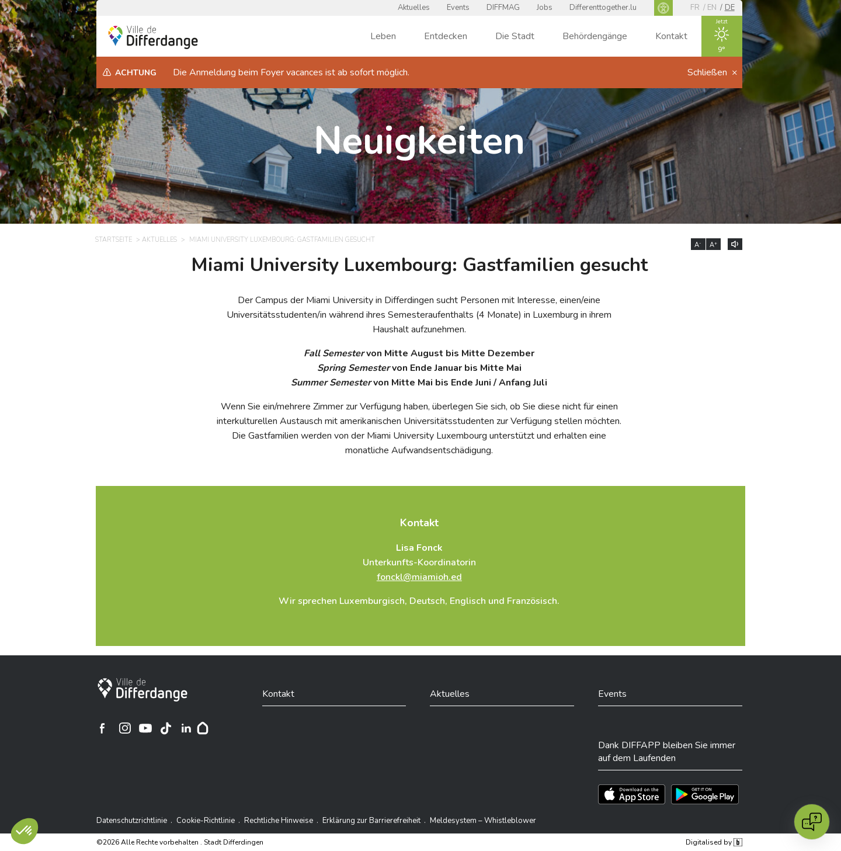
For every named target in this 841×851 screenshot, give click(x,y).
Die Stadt (514, 36)
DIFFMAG (503, 7)
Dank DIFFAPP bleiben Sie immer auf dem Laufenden (666, 752)
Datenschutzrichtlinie (131, 820)
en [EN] (712, 7)
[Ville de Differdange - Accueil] (153, 37)
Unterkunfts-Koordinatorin (419, 562)
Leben (383, 36)
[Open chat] (811, 821)
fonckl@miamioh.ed (419, 577)
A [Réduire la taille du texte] (697, 244)
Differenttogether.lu (603, 7)
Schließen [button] (708, 72)
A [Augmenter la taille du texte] (713, 244)
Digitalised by (714, 842)
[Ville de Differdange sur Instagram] (125, 728)
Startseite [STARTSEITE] (113, 239)
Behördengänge (594, 36)
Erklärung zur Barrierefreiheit (371, 820)
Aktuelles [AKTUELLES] (159, 239)
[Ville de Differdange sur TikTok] (166, 728)
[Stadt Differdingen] (142, 689)
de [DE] (730, 7)
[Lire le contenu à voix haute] (735, 244)
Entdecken (445, 36)
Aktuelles (414, 7)
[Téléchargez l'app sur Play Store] (705, 794)
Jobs (544, 7)
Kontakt (671, 36)
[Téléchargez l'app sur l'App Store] (631, 794)
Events (458, 7)
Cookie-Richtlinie (205, 820)
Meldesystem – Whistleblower (483, 820)
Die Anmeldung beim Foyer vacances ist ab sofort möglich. (291, 72)
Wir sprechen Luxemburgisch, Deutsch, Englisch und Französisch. (419, 601)
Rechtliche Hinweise (278, 820)
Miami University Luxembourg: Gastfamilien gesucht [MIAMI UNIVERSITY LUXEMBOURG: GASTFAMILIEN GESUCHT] (282, 239)
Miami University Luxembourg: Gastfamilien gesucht (419, 265)
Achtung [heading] (136, 72)
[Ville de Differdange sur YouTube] (145, 728)
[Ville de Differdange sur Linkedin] (186, 728)
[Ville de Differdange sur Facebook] (102, 728)
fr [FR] (695, 7)
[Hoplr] (202, 728)
